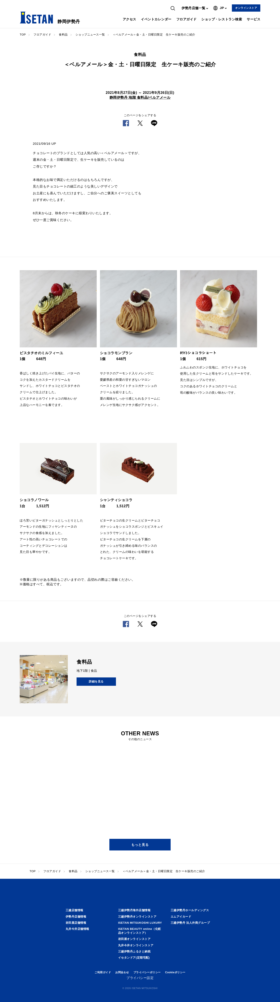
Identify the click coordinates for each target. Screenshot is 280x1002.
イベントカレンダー (156, 19)
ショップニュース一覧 (90, 34)
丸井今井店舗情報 (77, 929)
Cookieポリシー (175, 972)
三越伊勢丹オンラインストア (137, 916)
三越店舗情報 (74, 910)
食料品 (63, 34)
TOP (23, 34)
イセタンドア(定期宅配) (134, 957)
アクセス (129, 19)
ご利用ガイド (102, 972)
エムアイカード (181, 916)
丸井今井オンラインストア (136, 945)
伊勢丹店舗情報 (76, 916)
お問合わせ (122, 972)
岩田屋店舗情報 (76, 922)
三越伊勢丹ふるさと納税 (134, 951)
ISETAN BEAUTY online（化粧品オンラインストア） (139, 930)
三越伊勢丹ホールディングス (190, 910)
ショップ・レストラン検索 (221, 19)
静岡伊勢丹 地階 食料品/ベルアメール (140, 97)
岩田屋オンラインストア (134, 939)
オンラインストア (246, 7)
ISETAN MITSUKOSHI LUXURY (140, 922)
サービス (253, 19)
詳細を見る (96, 681)
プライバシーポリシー (147, 972)
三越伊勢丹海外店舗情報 (134, 910)
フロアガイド (186, 19)
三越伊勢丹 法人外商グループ (190, 922)
